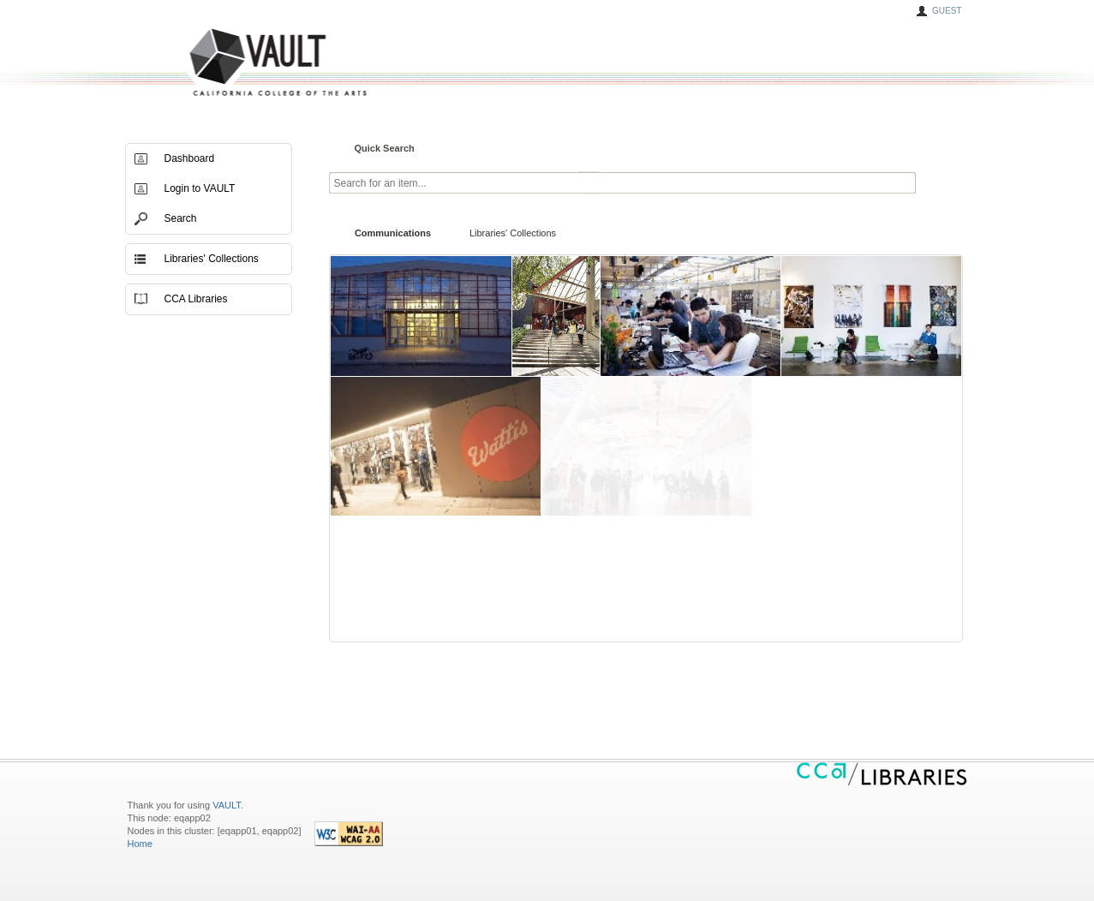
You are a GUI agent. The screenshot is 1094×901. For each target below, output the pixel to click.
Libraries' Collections (512, 233)
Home (140, 843)
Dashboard (189, 158)
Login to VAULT (200, 188)
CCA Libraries (196, 299)
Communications (393, 233)
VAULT (213, 63)
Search (180, 218)
